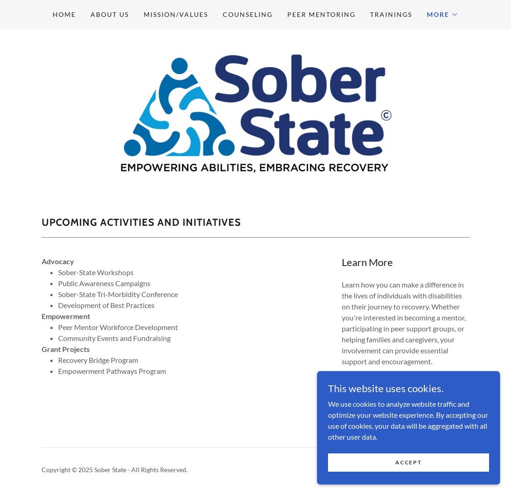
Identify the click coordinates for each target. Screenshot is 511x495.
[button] (442, 14)
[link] (256, 112)
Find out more (387, 391)
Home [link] (64, 14)
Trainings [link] (391, 14)
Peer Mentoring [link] (321, 14)
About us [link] (110, 14)
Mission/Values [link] (176, 14)
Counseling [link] (248, 14)
